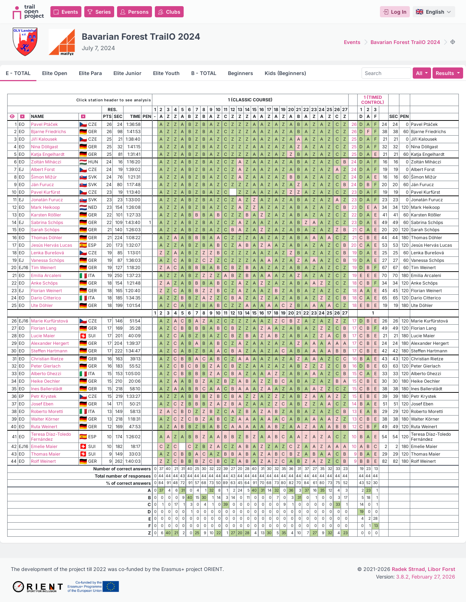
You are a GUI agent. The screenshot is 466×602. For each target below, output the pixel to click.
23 (354, 192)
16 (354, 358)
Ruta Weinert (44, 426)
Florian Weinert (46, 290)
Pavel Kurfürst (45, 192)
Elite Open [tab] (54, 73)
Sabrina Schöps (47, 222)
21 (354, 229)
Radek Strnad (408, 569)
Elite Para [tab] (90, 73)
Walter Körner (45, 419)
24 (354, 161)
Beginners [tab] (240, 73)
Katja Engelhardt (47, 154)
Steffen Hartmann (49, 350)
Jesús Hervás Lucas (51, 245)
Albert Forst (43, 169)
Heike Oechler (45, 381)
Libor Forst (441, 569)
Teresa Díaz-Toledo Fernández (51, 436)
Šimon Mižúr (44, 177)
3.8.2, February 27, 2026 (425, 577)
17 (354, 321)
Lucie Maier (43, 335)
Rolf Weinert (43, 461)
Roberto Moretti (47, 411)
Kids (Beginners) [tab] (285, 73)
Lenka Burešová (47, 252)
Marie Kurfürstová (49, 321)
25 (354, 139)
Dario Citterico (46, 297)
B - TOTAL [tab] (203, 73)
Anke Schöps (44, 283)
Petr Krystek (44, 396)
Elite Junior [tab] (127, 73)
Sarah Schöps (45, 229)
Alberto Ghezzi (46, 373)
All (420, 73)
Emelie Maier (44, 446)
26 (354, 124)
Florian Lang (43, 328)
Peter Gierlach (46, 366)
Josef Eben (42, 404)
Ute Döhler (42, 305)
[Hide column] (22, 116)
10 (354, 436)
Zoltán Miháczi (46, 161)
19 (354, 252)
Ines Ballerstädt (46, 388)
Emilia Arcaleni (46, 275)
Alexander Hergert (50, 343)
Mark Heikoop (45, 207)
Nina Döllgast (44, 146)
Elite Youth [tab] (166, 73)
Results (446, 73)
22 (354, 214)
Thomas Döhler (46, 237)
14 (354, 404)
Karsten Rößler (46, 214)
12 (354, 426)
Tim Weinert (43, 267)
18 (354, 283)
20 (354, 245)
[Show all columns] (12, 116)
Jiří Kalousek (44, 139)
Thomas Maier (46, 454)
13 (354, 411)
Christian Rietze (47, 358)
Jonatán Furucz (47, 199)
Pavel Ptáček (44, 124)
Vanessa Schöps (47, 260)
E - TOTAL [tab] (18, 73)
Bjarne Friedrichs (48, 131)
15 (354, 373)
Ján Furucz (42, 184)
